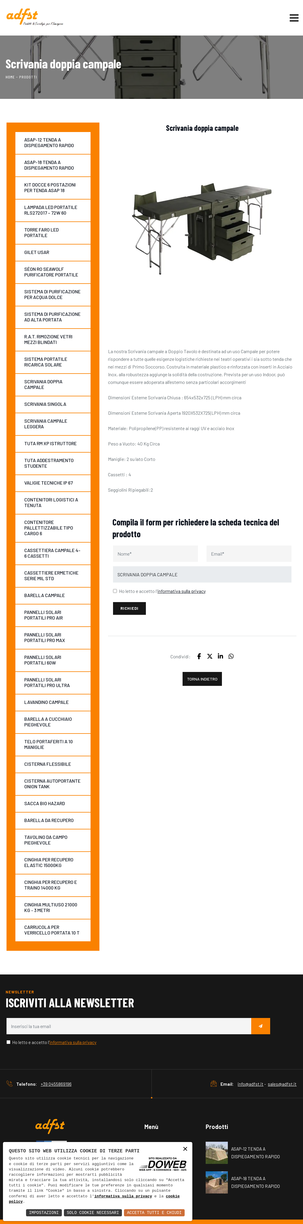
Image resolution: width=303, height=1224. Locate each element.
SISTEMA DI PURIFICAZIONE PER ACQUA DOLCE (52, 294)
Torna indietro (202, 678)
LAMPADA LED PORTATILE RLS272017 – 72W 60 (50, 209)
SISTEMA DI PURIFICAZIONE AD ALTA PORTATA (52, 316)
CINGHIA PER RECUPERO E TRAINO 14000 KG (50, 884)
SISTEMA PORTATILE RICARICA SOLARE (45, 361)
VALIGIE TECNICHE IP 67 (48, 482)
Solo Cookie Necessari (93, 1212)
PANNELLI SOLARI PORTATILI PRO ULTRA (47, 682)
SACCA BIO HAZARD (44, 803)
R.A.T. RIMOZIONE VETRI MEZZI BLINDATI (48, 339)
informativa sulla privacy (123, 1196)
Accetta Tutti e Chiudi (154, 1212)
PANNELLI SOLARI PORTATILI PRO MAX (44, 637)
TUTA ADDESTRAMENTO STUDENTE (49, 463)
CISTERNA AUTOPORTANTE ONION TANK (52, 783)
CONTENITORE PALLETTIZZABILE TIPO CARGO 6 (48, 527)
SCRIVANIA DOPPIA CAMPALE (43, 384)
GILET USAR (36, 252)
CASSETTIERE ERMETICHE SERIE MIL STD (51, 575)
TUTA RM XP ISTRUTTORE (50, 443)
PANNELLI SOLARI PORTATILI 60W (42, 659)
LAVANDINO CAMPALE (46, 702)
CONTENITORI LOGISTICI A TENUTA (51, 502)
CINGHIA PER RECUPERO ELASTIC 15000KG (48, 862)
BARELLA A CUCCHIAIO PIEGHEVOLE (48, 721)
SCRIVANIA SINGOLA (45, 404)
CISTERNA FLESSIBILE (47, 764)
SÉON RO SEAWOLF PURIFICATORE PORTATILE (51, 271)
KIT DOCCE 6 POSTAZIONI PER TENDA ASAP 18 (50, 187)
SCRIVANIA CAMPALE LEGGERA (45, 423)
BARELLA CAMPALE (44, 595)
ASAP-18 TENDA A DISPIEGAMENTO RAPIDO (49, 165)
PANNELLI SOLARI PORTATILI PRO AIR (43, 614)
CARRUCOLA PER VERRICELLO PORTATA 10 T (52, 929)
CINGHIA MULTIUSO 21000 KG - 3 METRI (50, 907)
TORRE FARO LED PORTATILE (41, 232)
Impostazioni (44, 1212)
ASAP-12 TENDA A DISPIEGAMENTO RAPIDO (49, 142)
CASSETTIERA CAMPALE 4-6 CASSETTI (52, 553)
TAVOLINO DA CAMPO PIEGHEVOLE (45, 839)
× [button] (185, 1149)
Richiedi (129, 608)
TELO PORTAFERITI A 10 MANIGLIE (48, 744)
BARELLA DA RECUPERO (49, 820)
